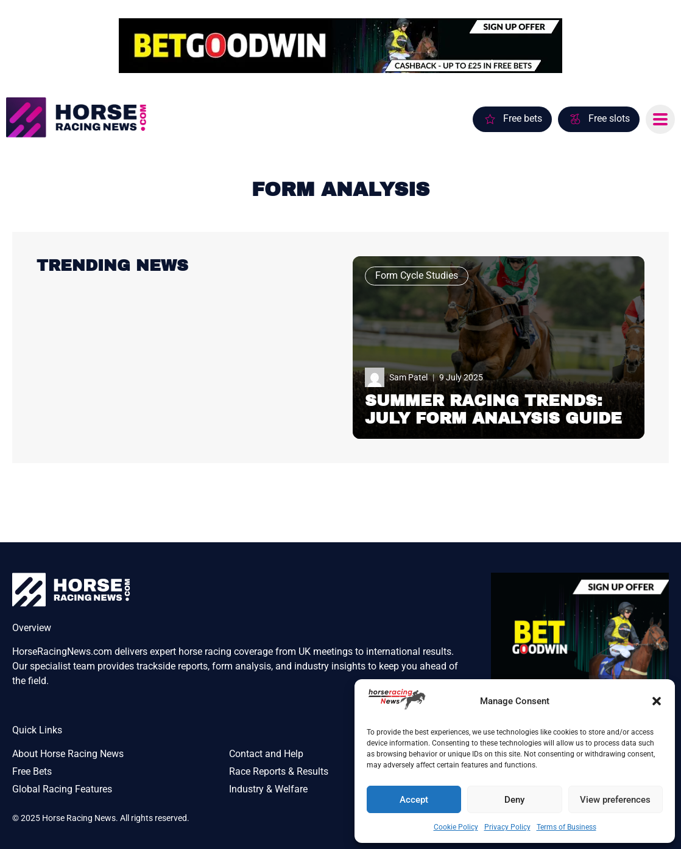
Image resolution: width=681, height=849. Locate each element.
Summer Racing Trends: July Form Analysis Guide (493, 409)
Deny (514, 799)
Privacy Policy (507, 827)
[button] (657, 701)
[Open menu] (660, 119)
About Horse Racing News (68, 754)
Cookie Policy (456, 827)
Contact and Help (266, 754)
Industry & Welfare (268, 789)
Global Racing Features (62, 789)
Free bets (522, 118)
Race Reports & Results (278, 771)
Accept (414, 799)
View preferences (615, 799)
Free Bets (32, 771)
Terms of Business (566, 827)
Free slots (609, 118)
